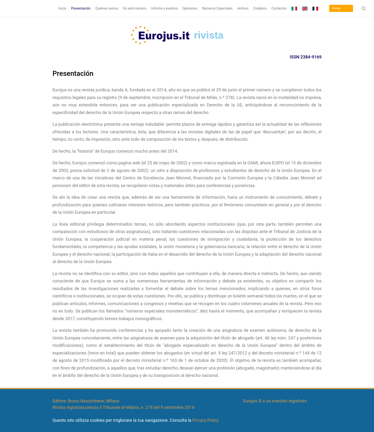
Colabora (260, 8)
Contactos (279, 8)
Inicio (62, 8)
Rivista (340, 8)
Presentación (81, 8)
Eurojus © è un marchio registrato (275, 400)
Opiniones (189, 8)
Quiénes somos (107, 8)
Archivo (243, 8)
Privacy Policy (205, 420)
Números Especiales (217, 8)
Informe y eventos (164, 8)
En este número (134, 8)
